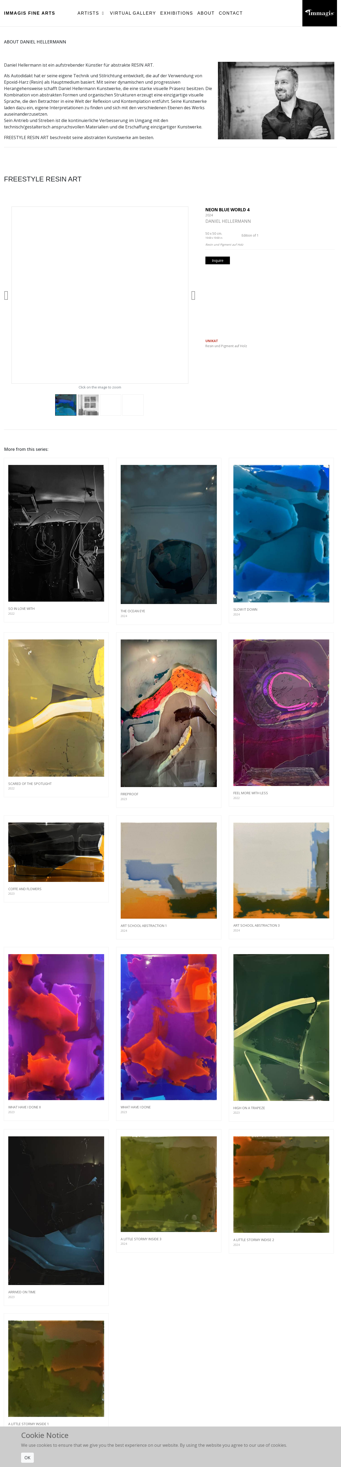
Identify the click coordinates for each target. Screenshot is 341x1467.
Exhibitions (176, 13)
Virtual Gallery (133, 13)
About (206, 13)
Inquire (218, 260)
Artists (92, 13)
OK (27, 1458)
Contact (231, 13)
